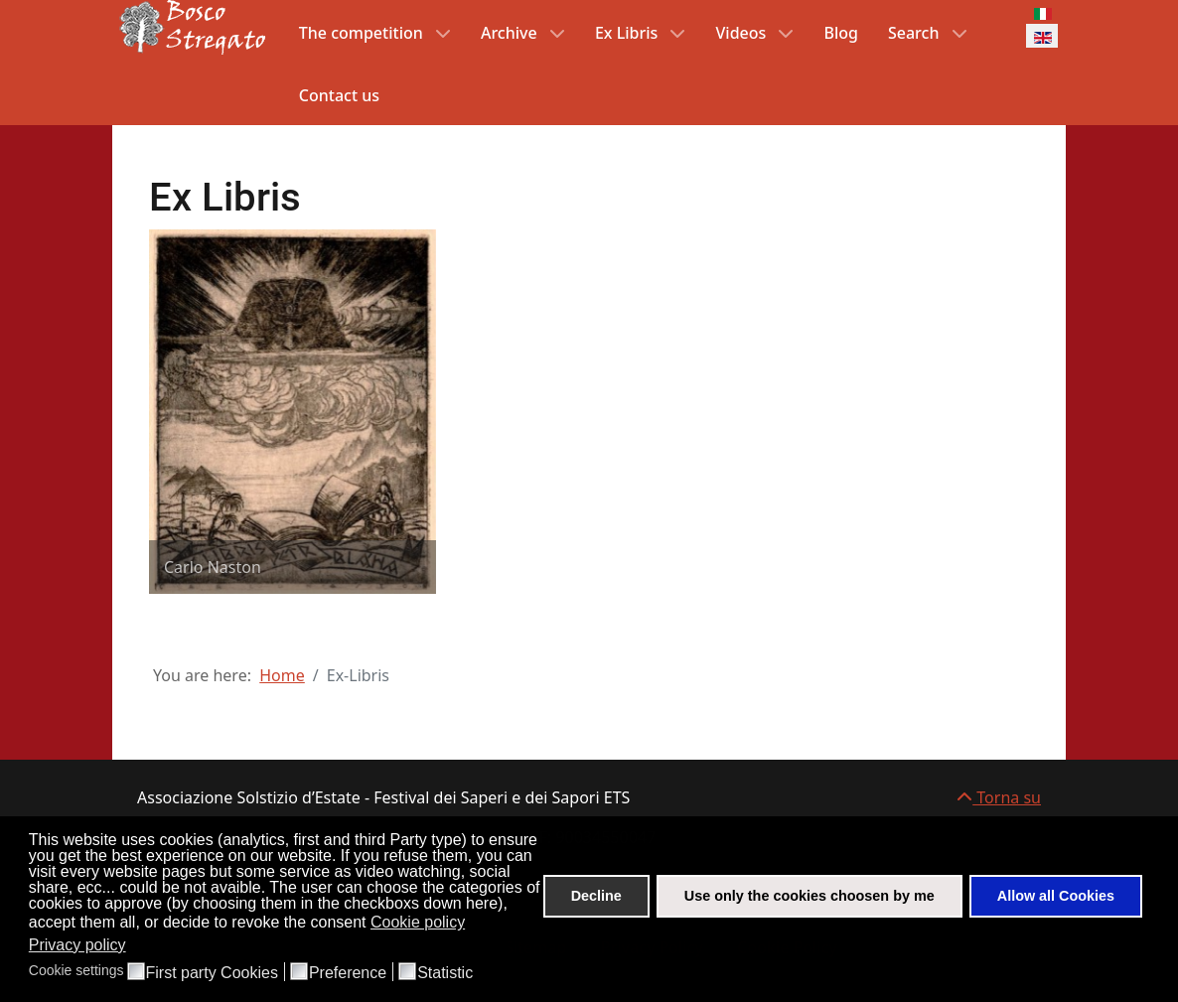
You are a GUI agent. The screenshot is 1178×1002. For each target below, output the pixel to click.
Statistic (445, 973)
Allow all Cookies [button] (1055, 896)
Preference (347, 973)
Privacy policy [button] (77, 944)
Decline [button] (596, 896)
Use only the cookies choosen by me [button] (809, 896)
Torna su (999, 797)
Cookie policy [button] (417, 922)
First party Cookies (212, 973)
